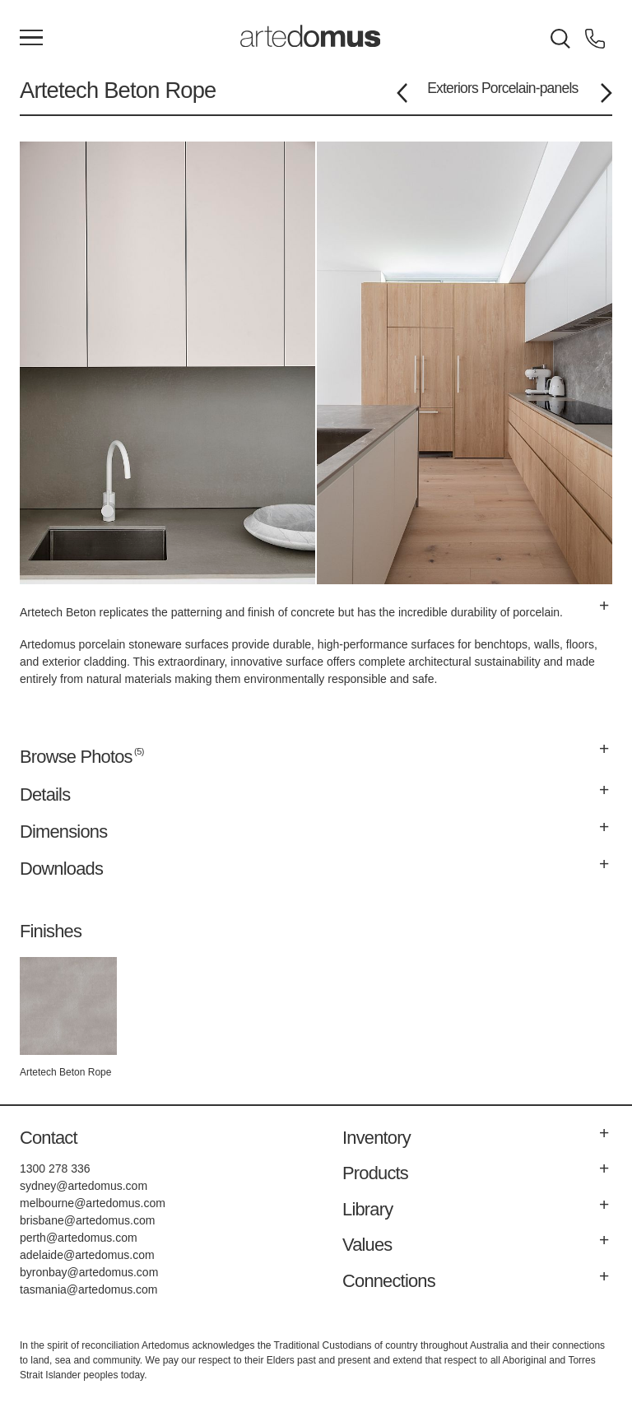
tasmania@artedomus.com (89, 1289)
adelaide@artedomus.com (87, 1254)
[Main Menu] (31, 39)
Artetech (59, 90)
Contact (48, 1137)
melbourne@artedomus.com (92, 1203)
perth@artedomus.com (78, 1237)
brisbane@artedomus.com (87, 1220)
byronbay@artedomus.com (89, 1272)
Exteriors (452, 88)
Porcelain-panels (530, 88)
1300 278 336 (55, 1168)
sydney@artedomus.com (83, 1185)
